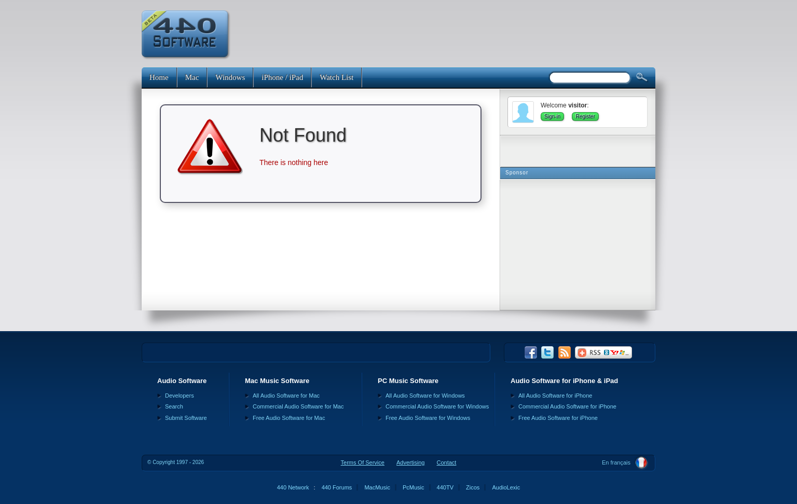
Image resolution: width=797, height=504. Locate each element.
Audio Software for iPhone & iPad (564, 381)
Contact (446, 462)
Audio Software (182, 381)
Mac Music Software (277, 381)
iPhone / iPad (282, 77)
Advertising (410, 462)
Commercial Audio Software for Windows (437, 406)
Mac (192, 77)
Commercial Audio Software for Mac (298, 406)
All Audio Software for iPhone (555, 395)
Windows (230, 77)
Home (159, 77)
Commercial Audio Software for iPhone (567, 406)
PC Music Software (408, 381)
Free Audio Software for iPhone (558, 418)
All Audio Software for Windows (425, 395)
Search (174, 406)
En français (616, 462)
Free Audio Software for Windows (428, 418)
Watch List (336, 77)
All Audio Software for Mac (286, 395)
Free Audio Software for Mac (289, 418)
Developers (179, 395)
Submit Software (186, 418)
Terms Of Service (362, 462)
